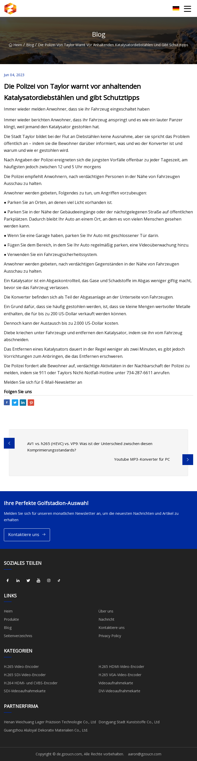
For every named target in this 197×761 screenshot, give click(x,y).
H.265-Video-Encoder (21, 666)
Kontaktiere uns (27, 534)
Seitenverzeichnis (18, 635)
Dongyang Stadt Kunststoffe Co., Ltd (129, 721)
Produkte (11, 619)
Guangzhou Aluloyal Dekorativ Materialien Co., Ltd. (46, 730)
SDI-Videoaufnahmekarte (25, 690)
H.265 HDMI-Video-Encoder (121, 666)
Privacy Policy (109, 635)
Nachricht (106, 619)
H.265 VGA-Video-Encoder (119, 674)
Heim (15, 44)
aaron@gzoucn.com (144, 754)
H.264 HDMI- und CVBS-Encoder (30, 682)
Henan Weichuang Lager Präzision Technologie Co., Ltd (50, 721)
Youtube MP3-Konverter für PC (142, 459)
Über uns (105, 611)
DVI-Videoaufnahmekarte (119, 690)
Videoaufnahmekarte (115, 682)
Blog (30, 44)
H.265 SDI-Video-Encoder (25, 674)
